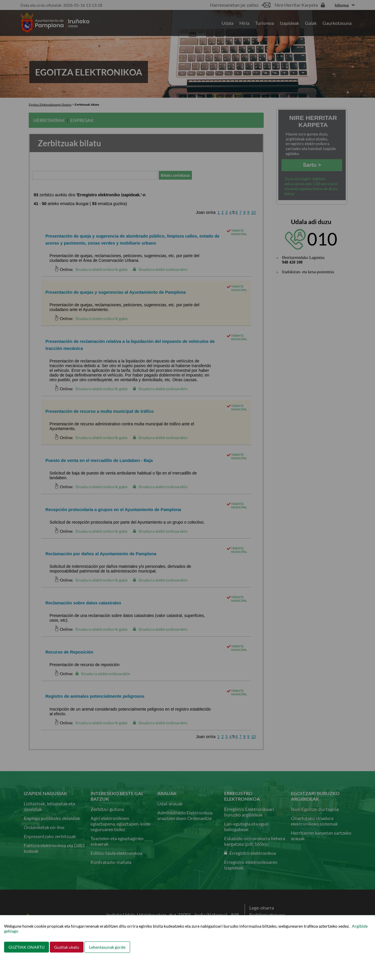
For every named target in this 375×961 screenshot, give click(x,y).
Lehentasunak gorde (107, 947)
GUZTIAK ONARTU (26, 947)
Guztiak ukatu (66, 947)
